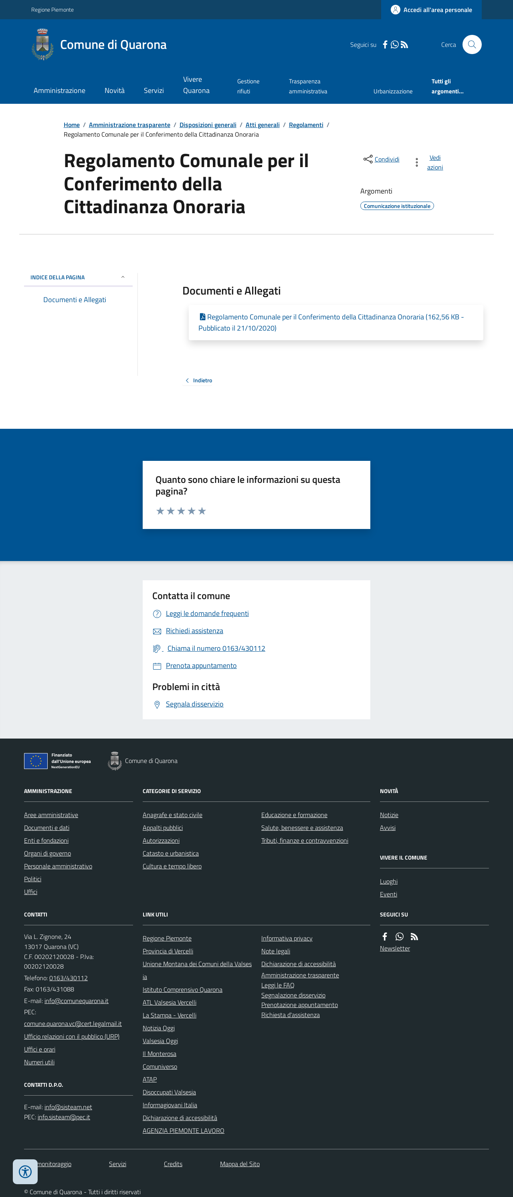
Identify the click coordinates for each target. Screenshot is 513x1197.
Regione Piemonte (52, 9)
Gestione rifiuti (248, 86)
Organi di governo (47, 853)
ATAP (150, 1079)
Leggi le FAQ (278, 985)
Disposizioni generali (208, 124)
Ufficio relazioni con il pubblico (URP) (71, 1036)
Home (72, 124)
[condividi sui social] (380, 159)
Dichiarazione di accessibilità (180, 1117)
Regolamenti (306, 124)
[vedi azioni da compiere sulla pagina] (429, 162)
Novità (115, 90)
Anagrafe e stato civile (172, 815)
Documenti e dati (46, 827)
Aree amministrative (51, 815)
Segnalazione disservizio (293, 995)
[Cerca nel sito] (469, 44)
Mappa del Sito (240, 1164)
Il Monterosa (159, 1053)
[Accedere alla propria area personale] (431, 9)
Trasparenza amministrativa (308, 86)
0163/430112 (68, 978)
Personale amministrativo (58, 866)
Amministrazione (59, 90)
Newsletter (395, 948)
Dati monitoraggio (47, 1164)
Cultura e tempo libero (172, 866)
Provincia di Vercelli (168, 951)
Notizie (389, 815)
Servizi (154, 90)
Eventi (388, 894)
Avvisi (388, 827)
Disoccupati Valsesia (169, 1092)
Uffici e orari (39, 1049)
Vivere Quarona (196, 85)
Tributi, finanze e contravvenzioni (304, 840)
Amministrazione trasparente (129, 124)
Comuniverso (160, 1066)
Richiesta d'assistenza (290, 1014)
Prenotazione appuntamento (299, 1004)
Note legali (275, 951)
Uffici (30, 891)
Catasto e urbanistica (171, 853)
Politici (32, 879)
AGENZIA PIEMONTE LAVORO (183, 1130)
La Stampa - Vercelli (169, 1015)
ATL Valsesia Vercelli (169, 1002)
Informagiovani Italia (170, 1105)
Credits (173, 1164)
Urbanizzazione (393, 91)
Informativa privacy (287, 938)
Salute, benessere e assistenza (302, 827)
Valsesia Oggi (160, 1041)
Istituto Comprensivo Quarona (182, 989)
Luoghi (389, 881)
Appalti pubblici (163, 827)
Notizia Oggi (159, 1028)
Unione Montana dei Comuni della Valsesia (197, 970)
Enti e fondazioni (46, 840)
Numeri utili (39, 1062)
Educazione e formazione (294, 815)
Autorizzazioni (161, 840)
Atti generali (263, 124)
